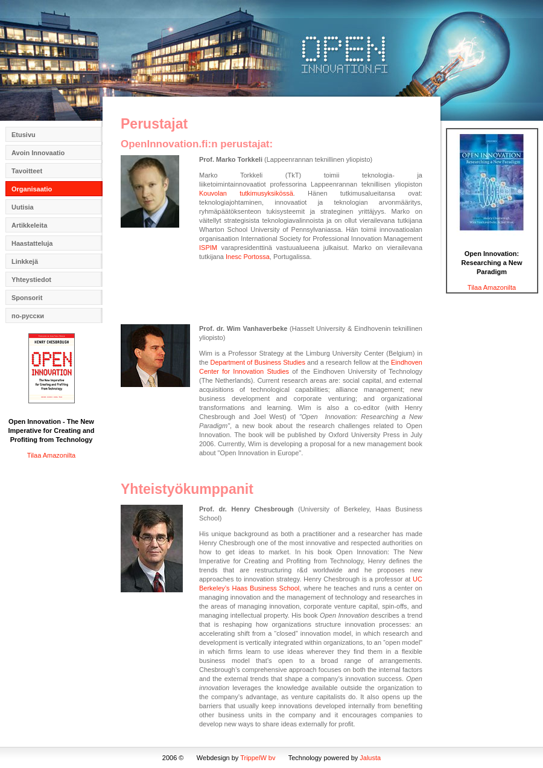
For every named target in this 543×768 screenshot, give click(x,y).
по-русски (27, 315)
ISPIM (208, 247)
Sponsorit (26, 297)
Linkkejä (24, 261)
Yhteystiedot (31, 279)
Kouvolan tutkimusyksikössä (246, 193)
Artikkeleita (29, 225)
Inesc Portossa (248, 256)
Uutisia (22, 207)
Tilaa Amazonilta (51, 455)
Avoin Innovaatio (38, 152)
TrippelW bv (257, 757)
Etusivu (23, 134)
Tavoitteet (26, 170)
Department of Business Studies (257, 362)
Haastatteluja (31, 243)
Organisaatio (31, 189)
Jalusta (370, 757)
